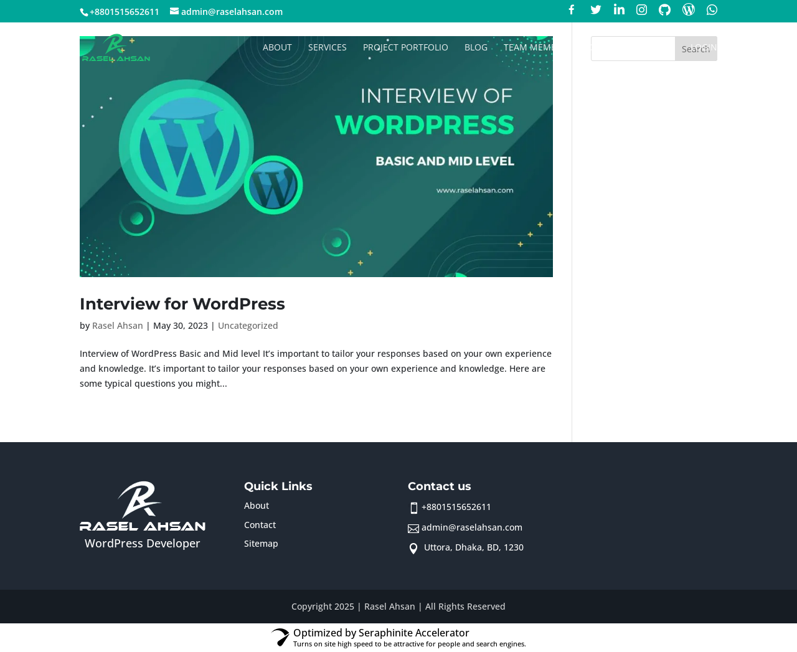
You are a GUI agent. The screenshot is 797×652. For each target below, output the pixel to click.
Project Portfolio (405, 48)
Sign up (657, 48)
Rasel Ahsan (117, 325)
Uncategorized (248, 325)
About (277, 48)
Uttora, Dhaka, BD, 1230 (473, 547)
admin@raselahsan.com (472, 527)
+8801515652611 (456, 507)
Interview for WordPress (182, 304)
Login (704, 48)
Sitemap (261, 543)
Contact (603, 48)
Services (327, 48)
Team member (535, 48)
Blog (476, 48)
